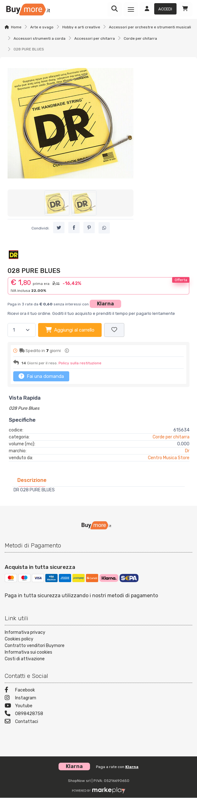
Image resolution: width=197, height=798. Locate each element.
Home (16, 27)
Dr (187, 451)
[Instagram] (98, 699)
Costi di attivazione (25, 659)
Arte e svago (41, 27)
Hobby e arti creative (81, 27)
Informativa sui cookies (28, 652)
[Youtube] (98, 706)
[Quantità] (22, 330)
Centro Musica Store (168, 457)
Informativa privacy (25, 632)
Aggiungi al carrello (69, 329)
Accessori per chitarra (94, 38)
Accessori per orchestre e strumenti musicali (150, 27)
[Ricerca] (114, 9)
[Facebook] (98, 691)
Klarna (105, 304)
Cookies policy (19, 639)
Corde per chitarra (140, 38)
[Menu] (130, 9)
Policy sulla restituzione (80, 363)
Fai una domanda (41, 376)
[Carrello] (185, 9)
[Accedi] (158, 9)
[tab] (32, 480)
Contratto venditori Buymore (35, 645)
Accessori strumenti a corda (39, 38)
